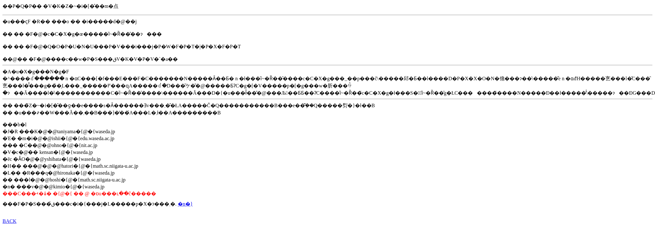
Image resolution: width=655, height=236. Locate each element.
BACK (9, 221)
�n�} (185, 204)
